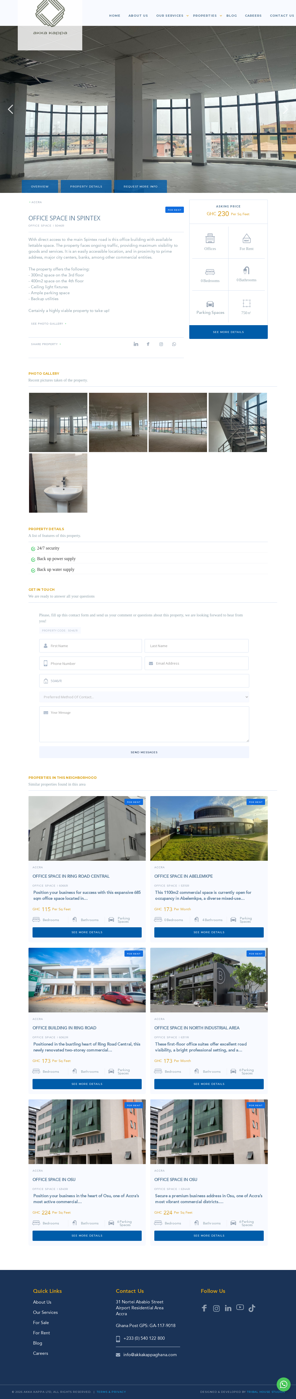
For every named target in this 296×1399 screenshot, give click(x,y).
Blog (231, 16)
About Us (42, 1302)
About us (138, 16)
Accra (38, 867)
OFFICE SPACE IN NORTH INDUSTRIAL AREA (197, 1028)
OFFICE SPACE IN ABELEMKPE (183, 876)
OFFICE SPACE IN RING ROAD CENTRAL (71, 876)
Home (114, 16)
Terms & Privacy (111, 1392)
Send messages (144, 752)
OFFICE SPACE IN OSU (54, 1179)
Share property (44, 344)
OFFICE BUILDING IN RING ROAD (64, 1028)
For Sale (41, 1322)
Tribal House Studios (266, 1392)
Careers (253, 16)
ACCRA (36, 202)
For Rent (41, 1332)
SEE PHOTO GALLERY (47, 323)
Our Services (45, 1312)
